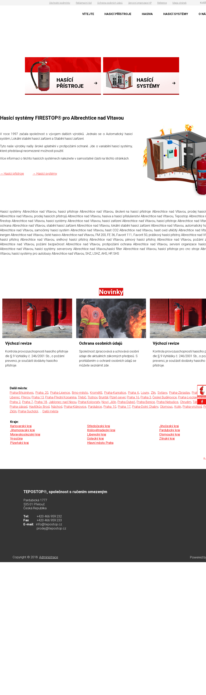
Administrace (48, 557)
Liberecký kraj (96, 434)
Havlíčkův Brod (39, 406)
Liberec (15, 397)
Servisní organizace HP (140, 3)
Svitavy (162, 392)
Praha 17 (124, 406)
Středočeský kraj (98, 426)
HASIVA (147, 14)
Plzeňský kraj (19, 443)
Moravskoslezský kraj (25, 434)
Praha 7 (27, 402)
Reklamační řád (84, 3)
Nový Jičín (109, 402)
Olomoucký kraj (169, 434)
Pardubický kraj (169, 430)
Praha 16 (133, 397)
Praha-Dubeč (126, 402)
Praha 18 (40, 402)
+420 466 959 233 (49, 520)
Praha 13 (38, 397)
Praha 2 (15, 402)
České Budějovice (164, 397)
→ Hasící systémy (45, 173)
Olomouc (166, 406)
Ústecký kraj (95, 438)
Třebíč (82, 397)
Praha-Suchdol (28, 411)
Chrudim (185, 402)
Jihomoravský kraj (22, 430)
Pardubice (95, 406)
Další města (50, 411)
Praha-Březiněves (22, 392)
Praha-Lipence (60, 392)
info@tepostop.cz (49, 524)
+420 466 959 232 (49, 516)
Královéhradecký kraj (101, 430)
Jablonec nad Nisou (62, 402)
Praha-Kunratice (115, 392)
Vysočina (16, 438)
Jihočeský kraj (169, 426)
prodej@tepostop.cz (51, 528)
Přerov (25, 397)
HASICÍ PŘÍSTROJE (117, 14)
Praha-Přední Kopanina (60, 397)
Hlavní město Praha (100, 443)
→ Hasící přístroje (12, 173)
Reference (162, 3)
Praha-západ (18, 406)
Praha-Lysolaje (188, 397)
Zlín (153, 392)
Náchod (56, 406)
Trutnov (92, 397)
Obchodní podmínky (59, 3)
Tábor (197, 402)
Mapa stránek (179, 3)
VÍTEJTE (88, 14)
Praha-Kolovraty (89, 402)
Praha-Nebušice (167, 402)
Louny (145, 392)
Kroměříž (96, 392)
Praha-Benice (146, 402)
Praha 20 (41, 392)
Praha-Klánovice (75, 406)
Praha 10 (109, 406)
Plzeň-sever (118, 397)
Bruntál (103, 397)
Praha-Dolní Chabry (145, 406)
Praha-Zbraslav (179, 392)
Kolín (177, 406)
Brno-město (80, 392)
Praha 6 (133, 392)
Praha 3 (146, 397)
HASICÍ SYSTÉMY (175, 14)
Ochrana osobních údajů (110, 3)
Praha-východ (192, 406)
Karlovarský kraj (21, 426)
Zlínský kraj (167, 438)
